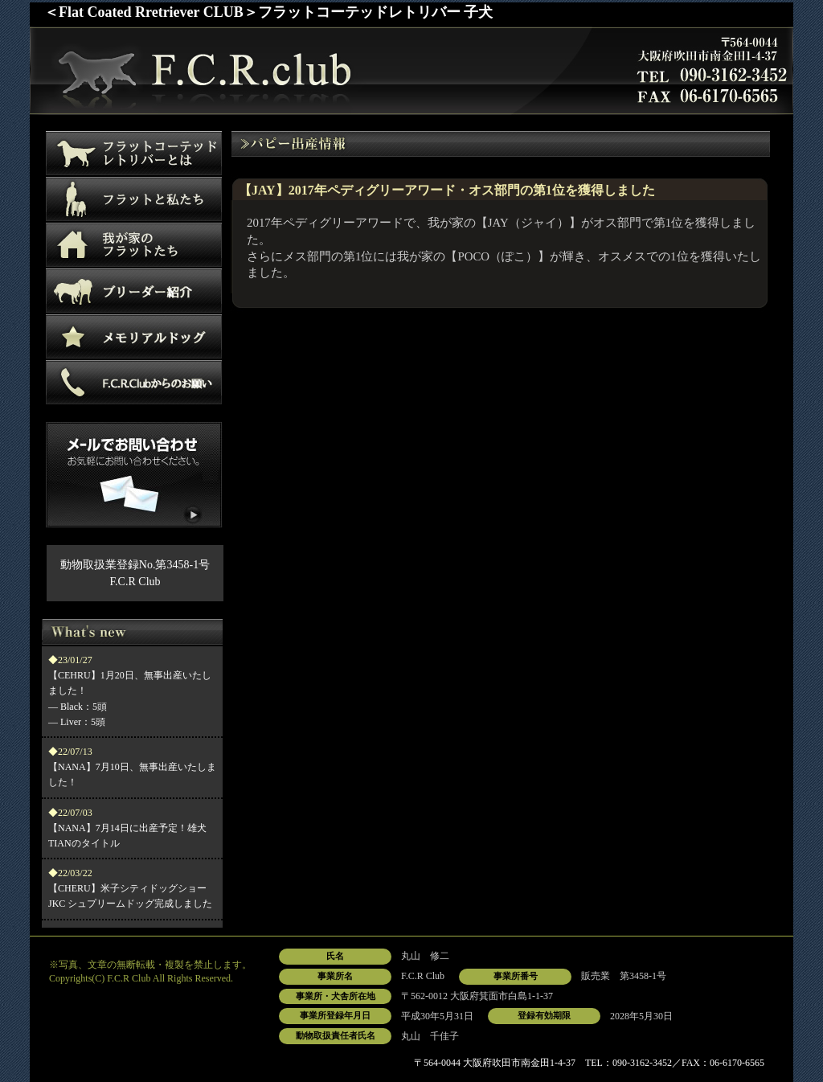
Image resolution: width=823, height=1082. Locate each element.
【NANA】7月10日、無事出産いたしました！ (132, 767)
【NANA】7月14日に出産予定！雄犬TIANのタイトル (127, 828)
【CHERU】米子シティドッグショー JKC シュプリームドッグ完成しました (130, 888)
